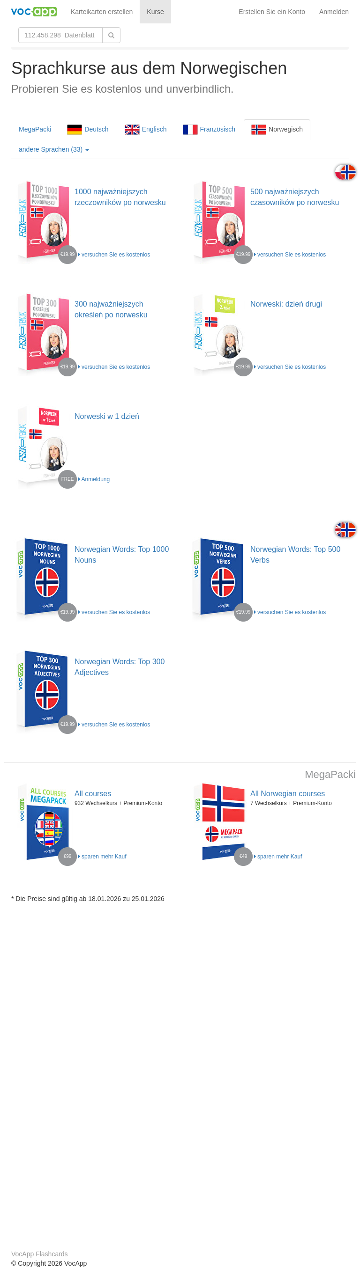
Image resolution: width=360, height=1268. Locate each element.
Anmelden (334, 11)
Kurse (155, 11)
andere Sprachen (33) (54, 149)
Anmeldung (94, 479)
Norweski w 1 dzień (107, 416)
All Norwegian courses (287, 794)
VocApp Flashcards (39, 1254)
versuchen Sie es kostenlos (114, 254)
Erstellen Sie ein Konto (272, 11)
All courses (93, 794)
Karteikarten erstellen (102, 11)
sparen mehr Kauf (102, 856)
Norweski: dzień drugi (286, 304)
